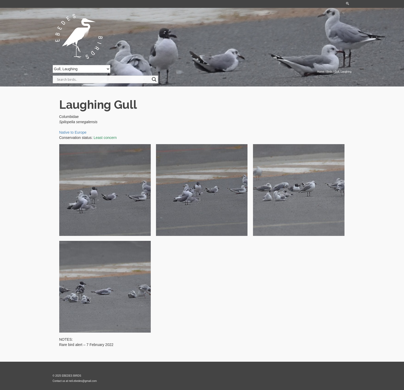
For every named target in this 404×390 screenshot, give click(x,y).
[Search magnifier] (154, 79)
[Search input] (103, 79)
